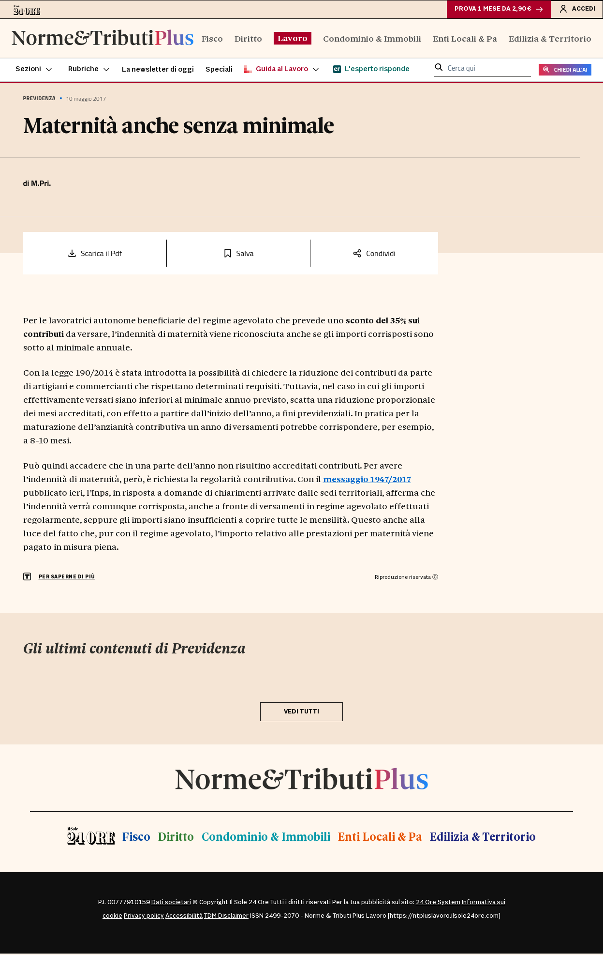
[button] (34, 70)
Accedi (576, 9)
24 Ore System (438, 904)
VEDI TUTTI (301, 712)
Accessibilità (184, 917)
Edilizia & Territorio (550, 39)
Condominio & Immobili (372, 39)
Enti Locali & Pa (465, 39)
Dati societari (171, 904)
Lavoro (293, 39)
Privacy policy (144, 917)
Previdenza (39, 100)
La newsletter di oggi (158, 71)
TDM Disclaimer (226, 917)
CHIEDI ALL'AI (565, 71)
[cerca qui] (486, 70)
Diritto (248, 39)
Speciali (219, 71)
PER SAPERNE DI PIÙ (67, 578)
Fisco (212, 39)
